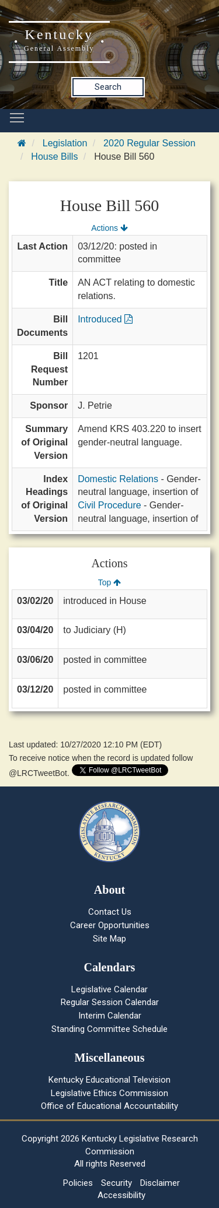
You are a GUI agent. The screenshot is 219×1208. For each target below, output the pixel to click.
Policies (78, 1183)
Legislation (65, 143)
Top (109, 582)
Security (116, 1183)
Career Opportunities (110, 925)
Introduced (105, 319)
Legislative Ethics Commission (109, 1093)
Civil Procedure (109, 505)
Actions (109, 228)
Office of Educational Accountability (109, 1106)
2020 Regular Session (149, 143)
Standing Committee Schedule (109, 1029)
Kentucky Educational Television (109, 1079)
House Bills (54, 156)
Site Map (109, 938)
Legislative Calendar (109, 989)
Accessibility (121, 1195)
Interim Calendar (109, 1015)
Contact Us (109, 912)
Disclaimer (160, 1183)
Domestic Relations (118, 479)
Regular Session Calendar (110, 1002)
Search (108, 87)
